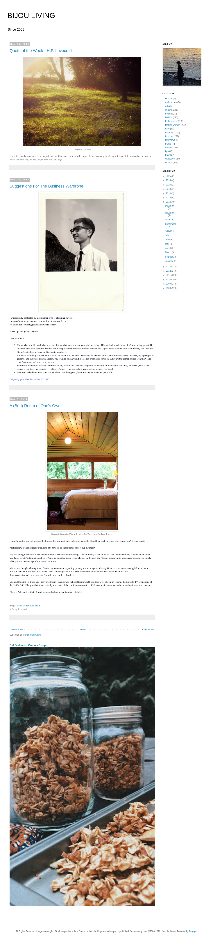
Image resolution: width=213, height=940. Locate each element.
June (167, 239)
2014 (168, 202)
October (169, 219)
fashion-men (171, 121)
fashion (168, 117)
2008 (168, 288)
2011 (168, 275)
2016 (168, 193)
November (170, 212)
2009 (168, 283)
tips (167, 151)
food (167, 128)
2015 (168, 197)
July (167, 235)
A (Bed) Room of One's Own (35, 405)
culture (168, 110)
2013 (168, 266)
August (169, 231)
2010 (168, 279)
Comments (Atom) (32, 635)
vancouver (170, 158)
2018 (168, 189)
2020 (168, 184)
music (168, 144)
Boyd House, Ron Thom (29, 605)
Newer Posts (16, 629)
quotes (168, 147)
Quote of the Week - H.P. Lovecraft (41, 50)
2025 (168, 176)
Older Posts (148, 629)
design (168, 113)
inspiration (170, 132)
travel (168, 155)
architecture (171, 102)
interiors (169, 136)
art (166, 106)
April (167, 248)
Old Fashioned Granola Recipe (28, 645)
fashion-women (172, 125)
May (167, 244)
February (169, 257)
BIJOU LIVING (31, 15)
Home (83, 629)
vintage (168, 162)
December (170, 205)
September (170, 224)
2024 (168, 180)
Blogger (193, 931)
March (168, 252)
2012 (168, 271)
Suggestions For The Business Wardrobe (46, 186)
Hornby (168, 98)
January (169, 261)
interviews (170, 140)
